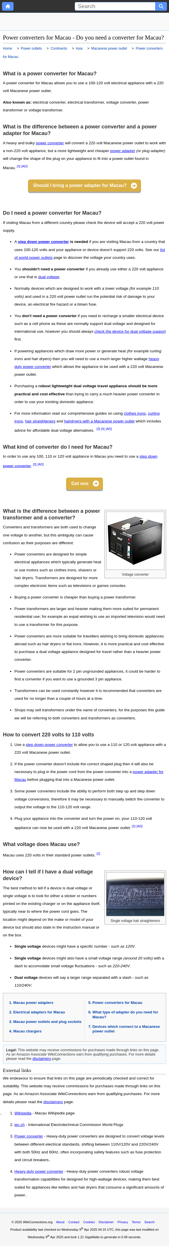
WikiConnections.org (37, 1222)
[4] (103, 429)
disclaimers (42, 1058)
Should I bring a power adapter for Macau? (80, 185)
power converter (50, 143)
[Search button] (161, 6)
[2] (98, 853)
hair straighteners (40, 421)
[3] (18, 166)
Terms (136, 1222)
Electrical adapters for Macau (39, 1012)
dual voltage (48, 277)
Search (149, 1222)
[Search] (115, 6)
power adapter (122, 151)
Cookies (89, 1222)
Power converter (28, 1136)
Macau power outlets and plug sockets (47, 1021)
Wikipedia (22, 1113)
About (60, 1222)
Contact (74, 1222)
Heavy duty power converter (38, 1172)
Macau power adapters (33, 1002)
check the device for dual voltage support (130, 331)
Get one (80, 483)
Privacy (122, 1222)
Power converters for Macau (117, 1002)
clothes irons (135, 413)
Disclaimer (106, 1222)
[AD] (24, 166)
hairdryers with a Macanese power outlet (99, 421)
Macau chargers (27, 1031)
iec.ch (19, 1125)
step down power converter (43, 242)
